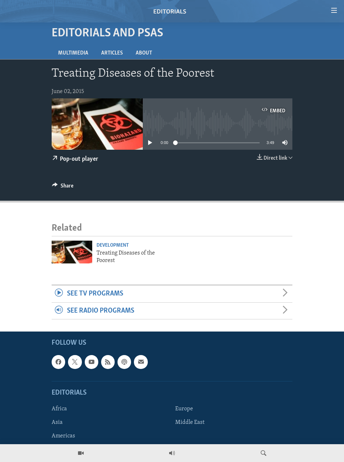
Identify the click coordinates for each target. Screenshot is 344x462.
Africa (59, 409)
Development (113, 245)
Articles (112, 53)
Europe (184, 409)
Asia (57, 422)
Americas (63, 436)
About (144, 53)
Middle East (189, 422)
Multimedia (73, 53)
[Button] (62, 187)
